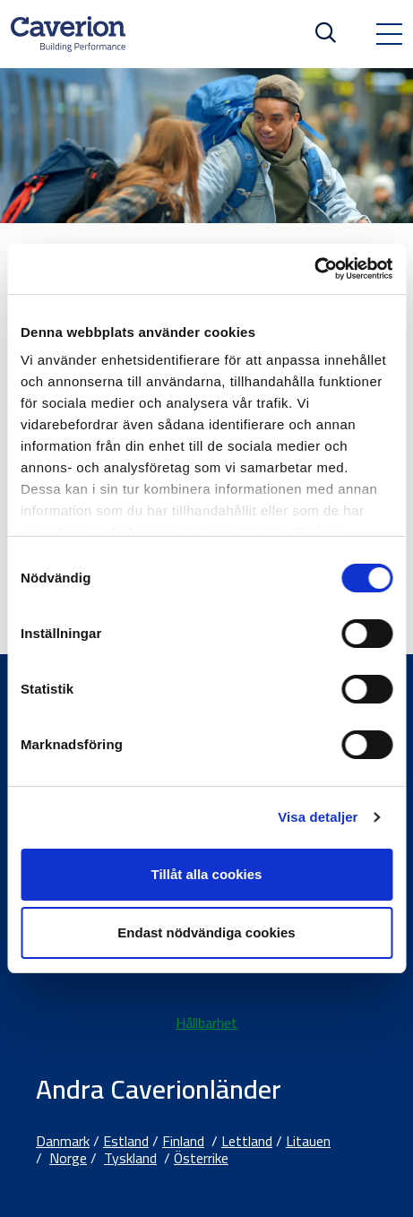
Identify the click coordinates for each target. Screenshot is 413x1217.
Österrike (201, 1157)
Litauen (308, 1140)
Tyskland (130, 1157)
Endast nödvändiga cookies (206, 932)
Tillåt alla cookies (206, 874)
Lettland (246, 1140)
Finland (183, 1140)
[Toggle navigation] (389, 34)
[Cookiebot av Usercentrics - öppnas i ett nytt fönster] (314, 269)
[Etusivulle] (68, 34)
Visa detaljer (317, 816)
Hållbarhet (206, 1022)
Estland (126, 1140)
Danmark (63, 1140)
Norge (68, 1157)
